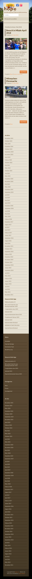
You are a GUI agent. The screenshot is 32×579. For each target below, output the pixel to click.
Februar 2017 (8, 232)
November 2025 (9, 138)
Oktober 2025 (8, 141)
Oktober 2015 (8, 249)
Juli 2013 (7, 273)
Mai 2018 (7, 214)
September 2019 (9, 192)
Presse (6, 388)
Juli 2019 (7, 195)
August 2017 (8, 224)
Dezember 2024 (9, 146)
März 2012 (7, 292)
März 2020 (7, 187)
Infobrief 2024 (8, 320)
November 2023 (9, 154)
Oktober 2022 (8, 162)
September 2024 (9, 151)
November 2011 (9, 294)
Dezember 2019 (9, 189)
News (11, 74)
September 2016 (9, 238)
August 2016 (8, 240)
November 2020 (9, 181)
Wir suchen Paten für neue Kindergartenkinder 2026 (11, 364)
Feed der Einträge (9, 344)
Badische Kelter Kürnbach (11, 322)
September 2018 (9, 208)
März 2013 (7, 275)
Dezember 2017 (9, 222)
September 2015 (9, 251)
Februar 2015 (8, 254)
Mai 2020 (7, 184)
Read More (23, 72)
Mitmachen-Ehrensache (11, 79)
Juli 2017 (7, 227)
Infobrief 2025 (8, 312)
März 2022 (7, 168)
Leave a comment (18, 74)
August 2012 (8, 284)
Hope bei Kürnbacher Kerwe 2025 (13, 314)
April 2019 (7, 203)
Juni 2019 (7, 197)
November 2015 (9, 246)
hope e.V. (17, 572)
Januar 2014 (8, 267)
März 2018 (7, 216)
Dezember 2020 (9, 178)
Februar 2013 (8, 278)
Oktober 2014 (8, 262)
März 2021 (7, 176)
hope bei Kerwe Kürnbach (11, 328)
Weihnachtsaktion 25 (10, 302)
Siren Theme (22, 573)
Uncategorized (8, 391)
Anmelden (7, 341)
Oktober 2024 (8, 149)
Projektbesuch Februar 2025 (12, 317)
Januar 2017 (8, 235)
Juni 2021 (7, 173)
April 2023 (7, 157)
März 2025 (7, 143)
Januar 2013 (8, 281)
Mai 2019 (7, 200)
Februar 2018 (8, 219)
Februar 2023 (8, 160)
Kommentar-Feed (9, 347)
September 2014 (9, 265)
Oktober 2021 (8, 170)
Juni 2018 (7, 211)
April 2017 (7, 230)
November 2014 (9, 259)
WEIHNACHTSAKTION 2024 (12, 325)
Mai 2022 (7, 165)
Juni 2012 (7, 289)
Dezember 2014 (9, 257)
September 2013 (9, 270)
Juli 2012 (7, 286)
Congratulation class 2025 (11, 309)
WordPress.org (9, 349)
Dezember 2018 (9, 205)
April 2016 (7, 243)
